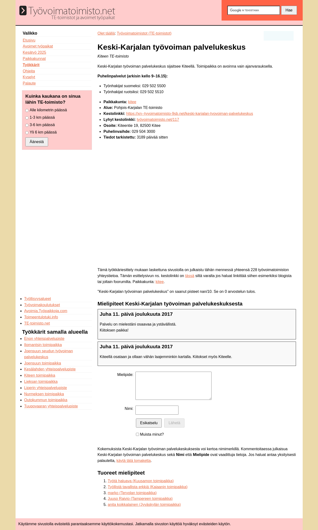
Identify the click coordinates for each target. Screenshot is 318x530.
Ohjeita (29, 71)
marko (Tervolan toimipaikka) (132, 493)
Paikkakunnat (34, 59)
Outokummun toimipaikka (45, 400)
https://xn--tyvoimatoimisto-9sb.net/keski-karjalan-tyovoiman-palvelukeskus (189, 114)
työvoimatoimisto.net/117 (158, 120)
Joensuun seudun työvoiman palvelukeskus (48, 354)
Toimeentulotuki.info (41, 317)
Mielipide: (125, 375)
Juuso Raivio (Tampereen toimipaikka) (140, 499)
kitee (132, 102)
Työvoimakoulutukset (42, 305)
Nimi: (129, 409)
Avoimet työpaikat (38, 46)
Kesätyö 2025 (34, 52)
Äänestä (37, 142)
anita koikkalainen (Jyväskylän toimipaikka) (144, 505)
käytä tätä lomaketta (134, 461)
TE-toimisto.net (37, 323)
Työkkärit (31, 65)
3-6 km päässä (42, 125)
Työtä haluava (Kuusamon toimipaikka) (141, 481)
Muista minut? (152, 434)
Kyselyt (29, 77)
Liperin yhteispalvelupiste (45, 388)
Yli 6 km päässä (43, 132)
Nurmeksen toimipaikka (44, 394)
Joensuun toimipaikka (42, 363)
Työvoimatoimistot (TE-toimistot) (144, 33)
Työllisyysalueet (37, 299)
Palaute (29, 83)
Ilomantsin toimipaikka (43, 345)
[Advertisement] (57, 222)
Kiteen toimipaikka (39, 375)
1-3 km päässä (42, 117)
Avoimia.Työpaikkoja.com (45, 311)
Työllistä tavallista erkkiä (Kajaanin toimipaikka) (147, 487)
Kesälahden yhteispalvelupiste (50, 369)
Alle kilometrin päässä (48, 110)
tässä (189, 276)
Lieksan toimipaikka (41, 382)
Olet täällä (106, 33)
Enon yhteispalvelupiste (44, 339)
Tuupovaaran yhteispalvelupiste (51, 406)
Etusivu (29, 40)
